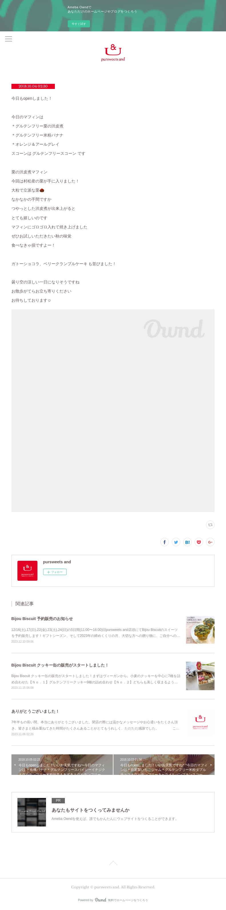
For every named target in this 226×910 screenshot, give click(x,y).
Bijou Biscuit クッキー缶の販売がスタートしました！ (60, 665)
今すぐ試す (79, 23)
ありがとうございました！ (35, 711)
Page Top (113, 864)
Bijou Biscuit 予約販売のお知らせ (42, 618)
